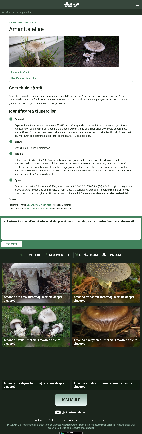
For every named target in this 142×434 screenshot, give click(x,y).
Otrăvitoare (89, 255)
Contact (38, 420)
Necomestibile (60, 255)
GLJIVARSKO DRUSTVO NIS (39, 205)
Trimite (12, 244)
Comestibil (33, 255)
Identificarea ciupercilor (23, 78)
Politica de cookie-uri (96, 420)
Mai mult (71, 400)
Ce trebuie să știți (20, 72)
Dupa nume (114, 255)
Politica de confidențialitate (63, 420)
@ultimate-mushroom (71, 412)
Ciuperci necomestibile (22, 23)
